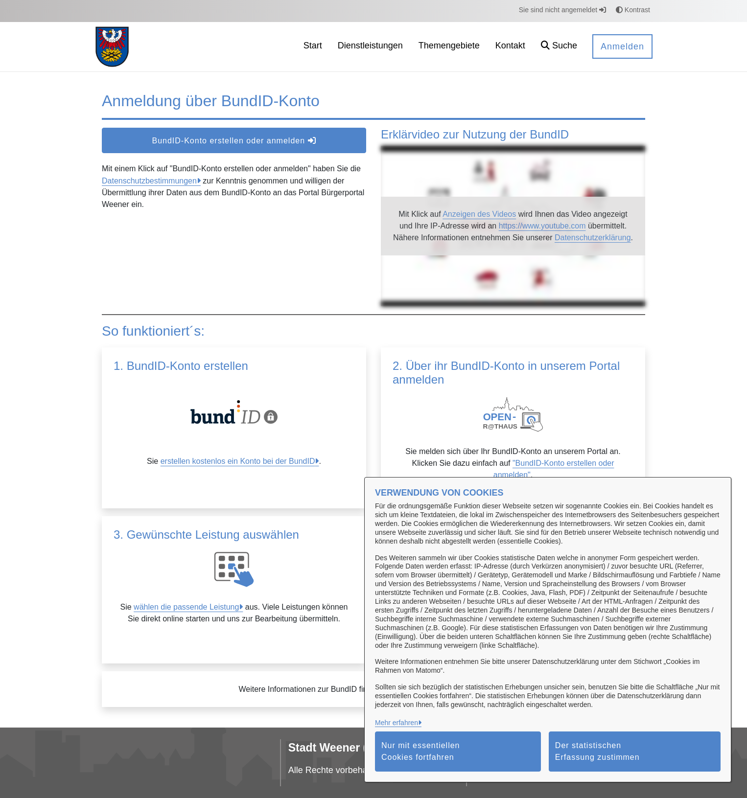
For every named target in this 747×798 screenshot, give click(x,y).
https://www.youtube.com (542, 226)
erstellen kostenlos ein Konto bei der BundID (238, 461)
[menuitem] (313, 46)
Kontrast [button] (633, 10)
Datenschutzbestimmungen (149, 181)
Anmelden (622, 46)
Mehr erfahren (396, 723)
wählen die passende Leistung (186, 607)
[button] (559, 46)
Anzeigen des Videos (479, 214)
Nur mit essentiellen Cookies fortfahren (420, 751)
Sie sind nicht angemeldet (562, 10)
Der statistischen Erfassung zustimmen (597, 751)
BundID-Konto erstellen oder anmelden (234, 141)
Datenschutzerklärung (593, 237)
